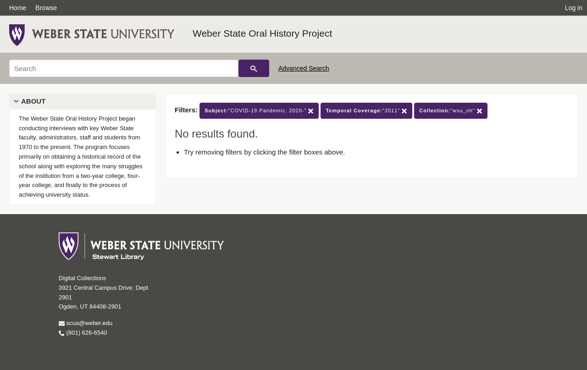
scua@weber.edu (85, 323)
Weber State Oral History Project (262, 33)
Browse (46, 7)
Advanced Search (303, 68)
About (33, 101)
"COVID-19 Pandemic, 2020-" (259, 111)
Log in (573, 7)
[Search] (123, 68)
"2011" (366, 111)
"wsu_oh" (450, 111)
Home (17, 7)
